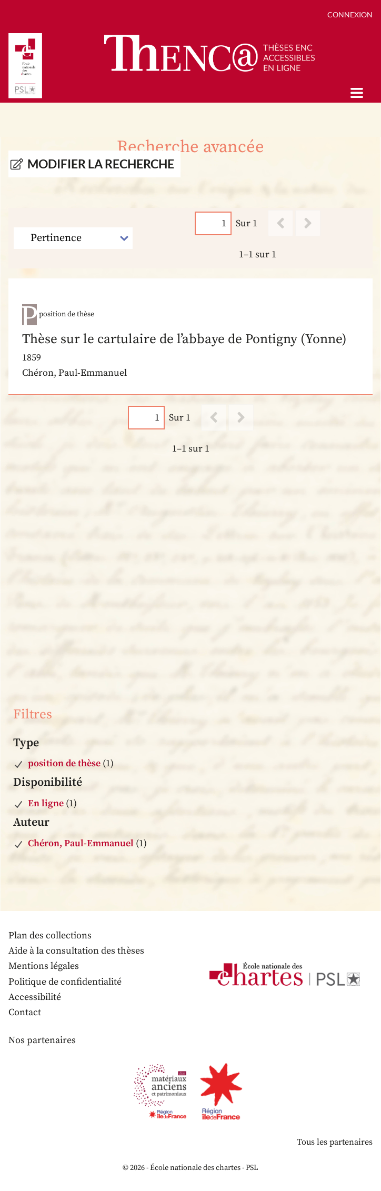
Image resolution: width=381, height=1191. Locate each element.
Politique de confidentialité (65, 982)
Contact (24, 1012)
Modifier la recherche (100, 164)
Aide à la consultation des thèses (76, 951)
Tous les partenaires (335, 1142)
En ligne (46, 803)
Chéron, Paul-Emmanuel (81, 843)
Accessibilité (34, 997)
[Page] (213, 223)
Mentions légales (43, 966)
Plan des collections (50, 935)
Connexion (350, 14)
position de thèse (64, 763)
